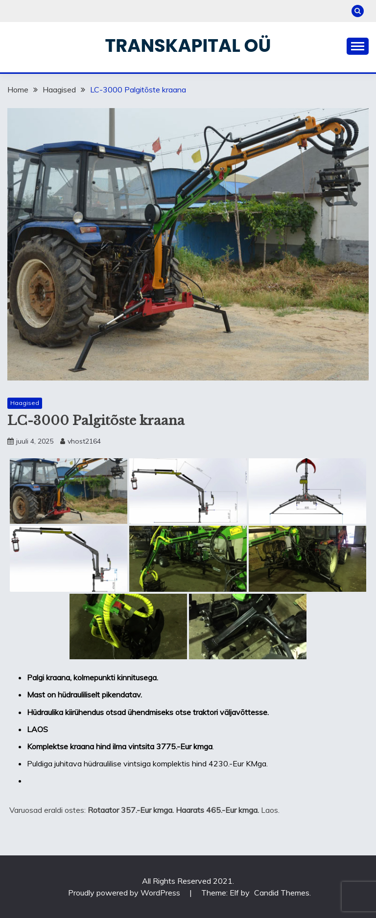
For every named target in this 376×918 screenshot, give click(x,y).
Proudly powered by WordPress (125, 892)
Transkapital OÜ (188, 45)
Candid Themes (281, 892)
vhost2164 (84, 441)
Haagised (24, 402)
